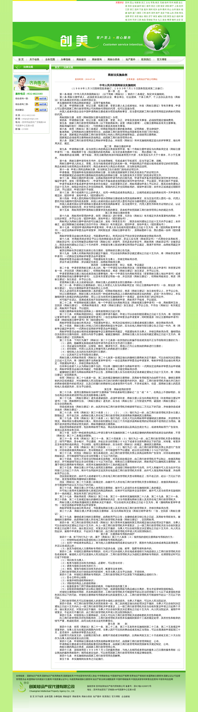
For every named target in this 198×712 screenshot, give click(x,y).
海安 (162, 6)
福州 (130, 13)
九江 (160, 20)
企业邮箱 (126, 696)
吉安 (178, 20)
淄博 (127, 16)
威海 (160, 16)
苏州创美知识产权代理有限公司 (110, 686)
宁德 (167, 13)
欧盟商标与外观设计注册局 (39, 679)
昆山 (132, 2)
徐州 (167, 2)
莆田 (139, 13)
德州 (178, 16)
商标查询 (97, 59)
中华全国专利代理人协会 (85, 676)
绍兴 (155, 9)
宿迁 (153, 6)
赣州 (174, 20)
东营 (136, 16)
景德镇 (149, 20)
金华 (160, 9)
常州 (171, 2)
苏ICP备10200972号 (143, 686)
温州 (136, 9)
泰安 (155, 16)
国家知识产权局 (34, 676)
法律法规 (68, 67)
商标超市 (81, 59)
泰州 (148, 6)
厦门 (134, 13)
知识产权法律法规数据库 (104, 679)
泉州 (148, 13)
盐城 (134, 6)
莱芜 (169, 16)
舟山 (169, 9)
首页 (57, 67)
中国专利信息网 (165, 679)
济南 (176, 13)
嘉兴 (146, 9)
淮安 (130, 6)
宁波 (141, 9)
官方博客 (162, 59)
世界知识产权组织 (137, 676)
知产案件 (130, 59)
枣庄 (132, 16)
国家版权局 (68, 676)
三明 (144, 13)
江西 (139, 20)
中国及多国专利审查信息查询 (144, 679)
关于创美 (34, 59)
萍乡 (155, 20)
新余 (164, 20)
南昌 (144, 20)
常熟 (153, 2)
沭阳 (167, 6)
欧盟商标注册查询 (155, 676)
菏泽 (134, 20)
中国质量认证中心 (60, 679)
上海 (176, 6)
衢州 (164, 9)
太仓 (148, 2)
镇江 (144, 6)
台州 (174, 9)
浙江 (132, 9)
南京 (157, 2)
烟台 (141, 16)
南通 (176, 2)
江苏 (127, 9)
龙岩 (162, 13)
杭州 (181, 6)
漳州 (153, 13)
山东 (172, 13)
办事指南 (65, 59)
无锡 (162, 2)
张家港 (137, 2)
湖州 (150, 9)
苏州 (127, 2)
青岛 (181, 13)
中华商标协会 (103, 676)
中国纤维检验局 (123, 679)
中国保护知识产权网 (119, 676)
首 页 (21, 59)
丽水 (178, 9)
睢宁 (172, 6)
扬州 (139, 6)
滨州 (130, 20)
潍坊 (146, 16)
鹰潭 (169, 20)
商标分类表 (114, 59)
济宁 (150, 16)
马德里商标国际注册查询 (80, 679)
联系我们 (146, 59)
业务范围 (50, 59)
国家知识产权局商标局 (52, 676)
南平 (158, 13)
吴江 (143, 2)
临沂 (174, 16)
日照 (164, 16)
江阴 (158, 6)
